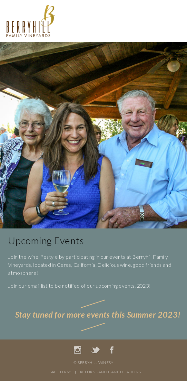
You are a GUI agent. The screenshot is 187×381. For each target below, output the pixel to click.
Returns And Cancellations (110, 371)
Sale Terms (61, 371)
